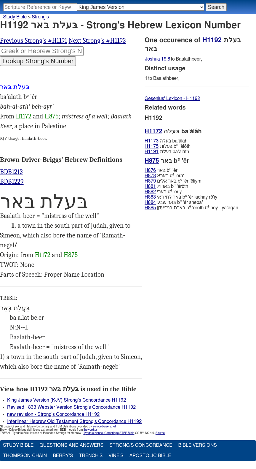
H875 (52, 116)
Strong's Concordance (140, 445)
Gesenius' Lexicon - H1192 (172, 98)
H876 (150, 170)
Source (160, 433)
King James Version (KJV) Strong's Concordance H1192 (66, 400)
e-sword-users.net (104, 426)
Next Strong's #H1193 (97, 41)
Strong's (40, 17)
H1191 (152, 151)
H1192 (212, 40)
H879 (150, 181)
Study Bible (15, 17)
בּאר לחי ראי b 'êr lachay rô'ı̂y (181, 196)
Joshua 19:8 (157, 59)
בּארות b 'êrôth (166, 186)
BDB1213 (11, 172)
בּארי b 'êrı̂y (163, 191)
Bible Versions (197, 445)
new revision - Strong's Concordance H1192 (53, 414)
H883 (150, 197)
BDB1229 (12, 182)
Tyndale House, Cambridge (101, 433)
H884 (150, 202)
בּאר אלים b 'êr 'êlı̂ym (173, 180)
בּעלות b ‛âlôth (168, 146)
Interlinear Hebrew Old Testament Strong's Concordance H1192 (74, 421)
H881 (150, 186)
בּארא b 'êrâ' (164, 175)
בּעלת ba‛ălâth (167, 151)
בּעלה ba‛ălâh (166, 141)
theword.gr (90, 429)
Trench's (91, 455)
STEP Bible (126, 433)
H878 (150, 175)
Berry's (63, 455)
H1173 (152, 141)
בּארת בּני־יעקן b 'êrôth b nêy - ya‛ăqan (191, 207)
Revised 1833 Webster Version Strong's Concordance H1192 (71, 407)
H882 (150, 191)
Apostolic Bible (150, 455)
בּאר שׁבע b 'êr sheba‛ (174, 202)
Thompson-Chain (25, 455)
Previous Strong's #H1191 (33, 41)
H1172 (23, 116)
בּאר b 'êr (161, 170)
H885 (150, 207)
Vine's (115, 455)
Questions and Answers (71, 445)
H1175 (152, 146)
